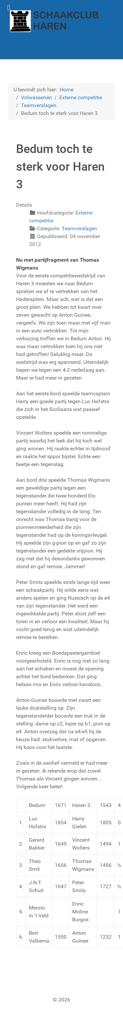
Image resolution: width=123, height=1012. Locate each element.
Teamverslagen (79, 228)
